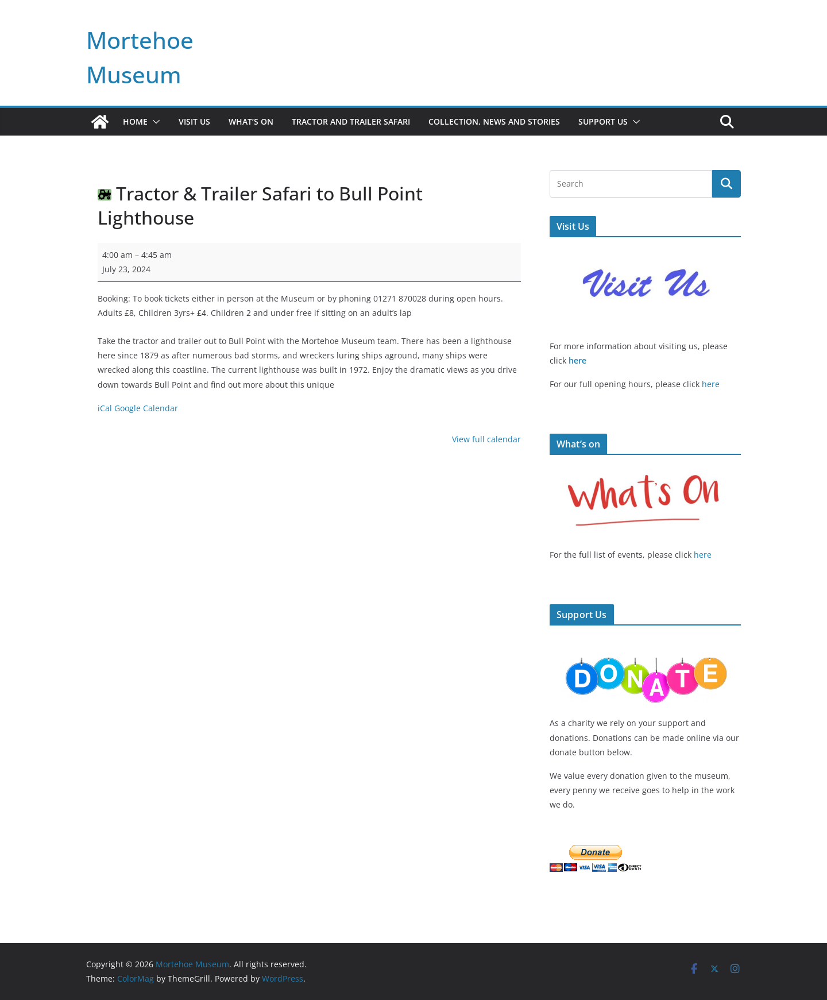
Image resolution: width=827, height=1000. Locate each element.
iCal (105, 408)
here (577, 360)
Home (135, 121)
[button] (154, 122)
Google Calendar (146, 408)
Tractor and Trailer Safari (351, 121)
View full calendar (486, 439)
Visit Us (194, 121)
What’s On (251, 121)
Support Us (603, 121)
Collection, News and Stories (494, 121)
